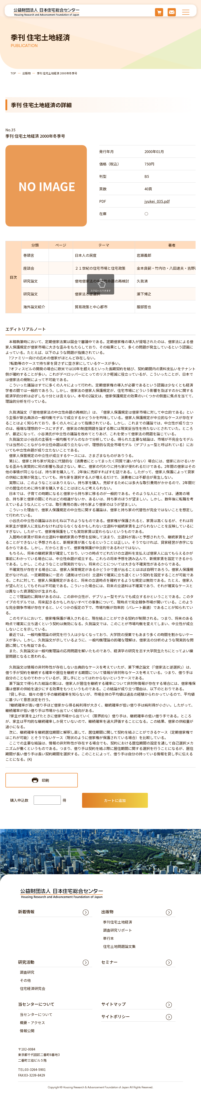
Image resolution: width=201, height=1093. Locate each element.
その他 (25, 980)
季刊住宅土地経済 (117, 922)
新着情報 (26, 911)
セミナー (109, 962)
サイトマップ (113, 1004)
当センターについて (36, 1014)
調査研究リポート (117, 930)
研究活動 (26, 962)
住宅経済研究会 (32, 988)
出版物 (26, 73)
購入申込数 (19, 800)
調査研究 (27, 972)
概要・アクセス (32, 1022)
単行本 (108, 938)
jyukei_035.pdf (157, 201)
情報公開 (27, 1030)
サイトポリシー (115, 1016)
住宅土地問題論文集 (119, 946)
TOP (13, 73)
